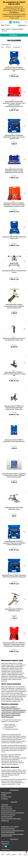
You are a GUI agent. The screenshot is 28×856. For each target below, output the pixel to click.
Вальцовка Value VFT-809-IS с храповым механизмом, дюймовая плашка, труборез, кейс (14, 543)
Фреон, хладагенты (6, 806)
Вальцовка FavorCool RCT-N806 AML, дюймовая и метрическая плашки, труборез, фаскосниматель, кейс (14, 644)
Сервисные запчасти (7, 816)
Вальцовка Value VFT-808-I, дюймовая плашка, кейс (14, 237)
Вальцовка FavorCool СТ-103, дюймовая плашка (14, 271)
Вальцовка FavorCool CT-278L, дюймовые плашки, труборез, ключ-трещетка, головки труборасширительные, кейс (14, 104)
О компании (4, 798)
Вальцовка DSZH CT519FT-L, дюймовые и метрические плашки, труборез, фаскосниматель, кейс (14, 475)
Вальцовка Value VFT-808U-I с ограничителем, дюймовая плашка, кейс (14, 373)
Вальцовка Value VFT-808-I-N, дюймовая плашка (14, 609)
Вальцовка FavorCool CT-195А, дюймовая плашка (14, 508)
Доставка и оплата (6, 796)
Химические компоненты (8, 814)
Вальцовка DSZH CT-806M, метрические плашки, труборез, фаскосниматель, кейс (14, 306)
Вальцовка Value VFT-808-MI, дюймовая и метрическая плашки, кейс (14, 69)
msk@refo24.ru (22, 25)
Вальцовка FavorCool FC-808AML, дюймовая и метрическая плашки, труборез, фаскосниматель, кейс (14, 204)
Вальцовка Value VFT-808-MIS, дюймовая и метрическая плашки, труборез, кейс (14, 137)
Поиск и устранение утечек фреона (11, 818)
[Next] (24, 58)
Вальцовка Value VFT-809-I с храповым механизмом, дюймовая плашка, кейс (14, 576)
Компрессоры (5, 820)
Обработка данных (6, 792)
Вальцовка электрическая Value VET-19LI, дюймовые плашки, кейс (14, 339)
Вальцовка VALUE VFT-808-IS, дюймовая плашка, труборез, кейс (14, 440)
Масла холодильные (6, 808)
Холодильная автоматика (8, 828)
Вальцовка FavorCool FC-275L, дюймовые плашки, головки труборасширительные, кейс (14, 170)
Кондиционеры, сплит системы (10, 826)
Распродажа (4, 804)
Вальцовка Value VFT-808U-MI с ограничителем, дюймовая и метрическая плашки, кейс (14, 407)
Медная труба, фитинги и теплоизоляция (12, 812)
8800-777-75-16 (5, 25)
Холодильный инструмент (8, 810)
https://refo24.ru (14, 12)
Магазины (4, 794)
